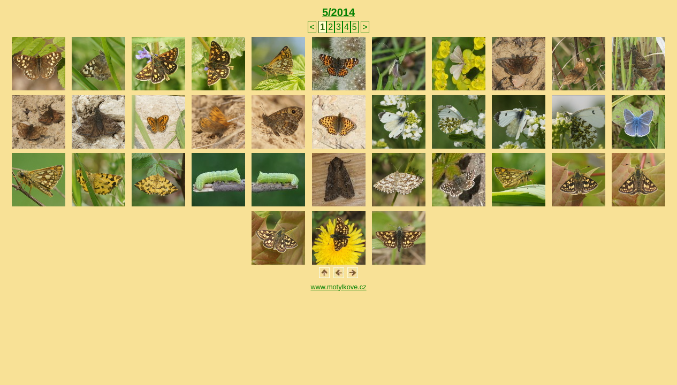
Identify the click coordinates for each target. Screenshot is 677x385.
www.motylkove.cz (338, 287)
